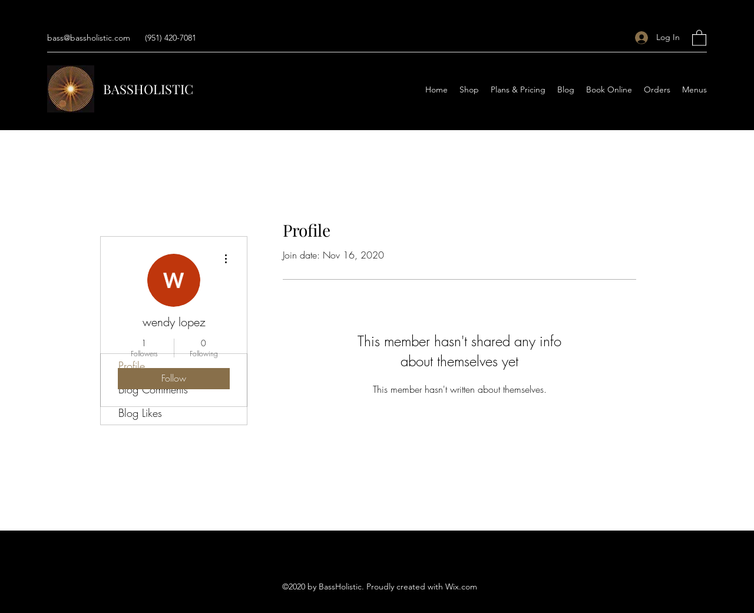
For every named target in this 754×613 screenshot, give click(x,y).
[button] (699, 37)
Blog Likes (140, 413)
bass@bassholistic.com (88, 37)
